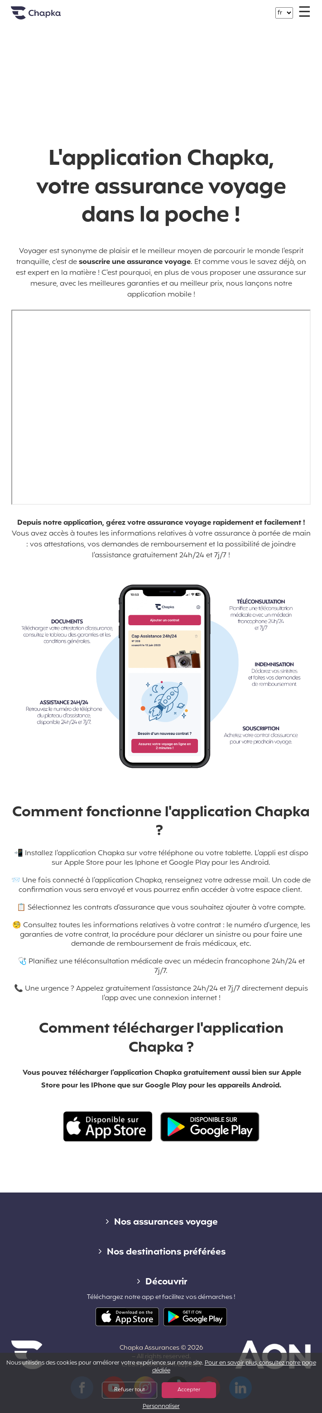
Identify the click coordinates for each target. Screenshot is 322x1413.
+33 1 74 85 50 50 (166, 8)
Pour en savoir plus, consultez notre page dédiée (234, 1367)
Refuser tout (129, 1390)
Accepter (189, 1390)
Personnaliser (161, 1407)
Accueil (47, 16)
